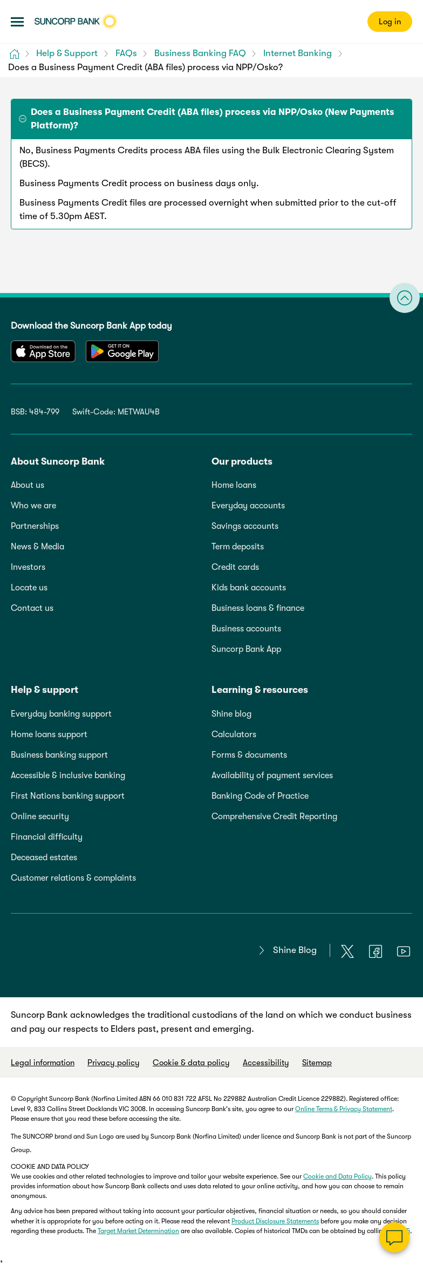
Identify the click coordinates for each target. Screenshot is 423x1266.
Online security (40, 816)
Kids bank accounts (249, 588)
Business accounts (246, 629)
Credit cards (235, 567)
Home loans (234, 485)
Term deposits (238, 547)
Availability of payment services (272, 775)
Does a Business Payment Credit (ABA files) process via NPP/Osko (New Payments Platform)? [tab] (212, 119)
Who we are (33, 506)
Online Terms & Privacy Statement (343, 1109)
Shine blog (231, 714)
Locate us (29, 588)
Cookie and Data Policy (337, 1176)
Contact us (32, 608)
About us (27, 485)
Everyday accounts (248, 506)
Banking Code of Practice (260, 796)
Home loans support (49, 734)
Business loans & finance (258, 608)
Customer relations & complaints (73, 878)
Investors (28, 567)
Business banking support (59, 755)
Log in (390, 21)
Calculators (234, 734)
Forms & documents (249, 755)
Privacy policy (113, 1062)
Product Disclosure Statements (275, 1221)
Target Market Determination (138, 1231)
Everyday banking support (61, 714)
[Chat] (394, 1237)
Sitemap (317, 1062)
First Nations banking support (68, 796)
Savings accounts (245, 526)
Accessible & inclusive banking (68, 775)
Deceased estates (44, 857)
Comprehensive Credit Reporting (274, 816)
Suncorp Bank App (246, 649)
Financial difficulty (47, 837)
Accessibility (266, 1062)
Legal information (42, 1062)
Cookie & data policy (191, 1062)
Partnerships (35, 526)
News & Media (37, 547)
